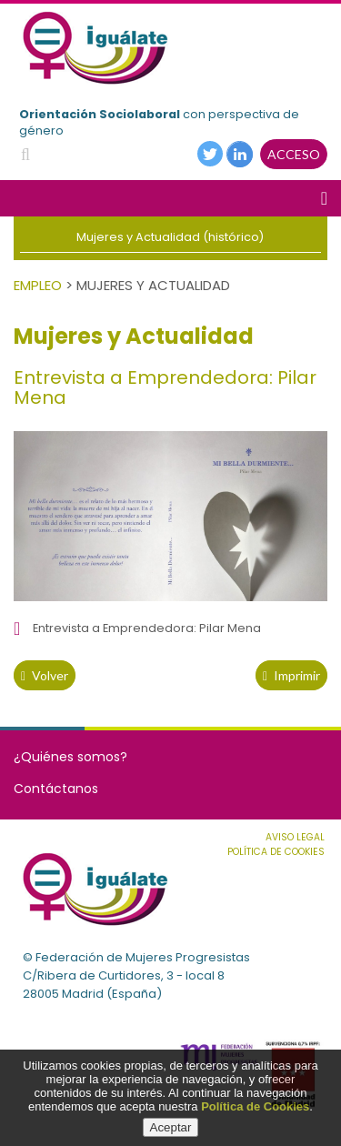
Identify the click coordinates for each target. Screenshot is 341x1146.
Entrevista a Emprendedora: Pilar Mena (147, 628)
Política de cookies (276, 852)
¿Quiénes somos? (70, 757)
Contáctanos (56, 788)
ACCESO (293, 154)
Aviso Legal (295, 837)
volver (44, 675)
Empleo (38, 285)
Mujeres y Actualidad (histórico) (170, 237)
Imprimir (291, 675)
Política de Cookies (255, 1106)
